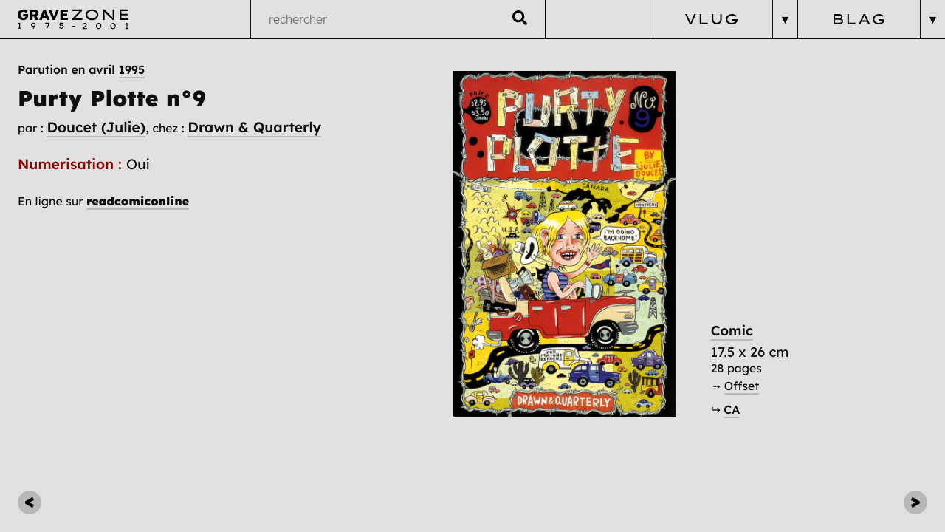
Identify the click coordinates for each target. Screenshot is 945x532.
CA (732, 409)
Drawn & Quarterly (254, 127)
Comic (732, 330)
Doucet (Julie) (96, 127)
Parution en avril (81, 69)
